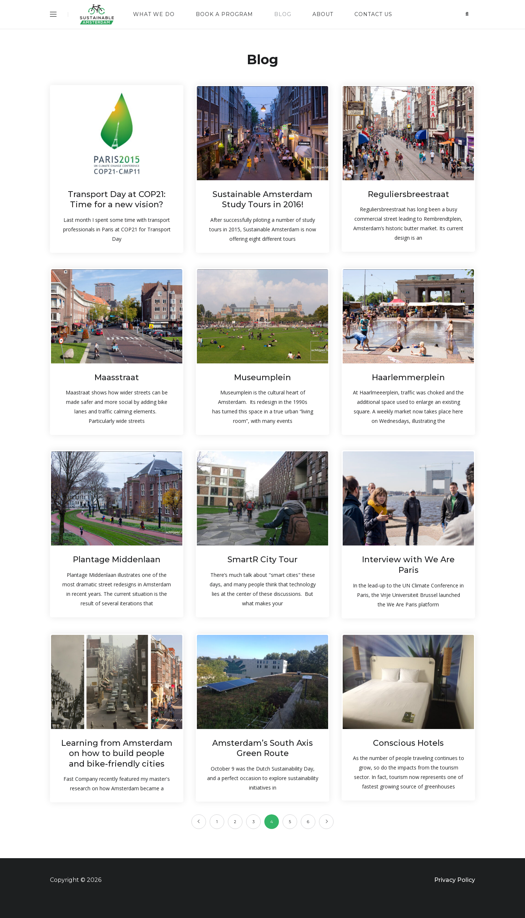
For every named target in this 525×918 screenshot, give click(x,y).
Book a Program (224, 14)
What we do (154, 14)
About (322, 14)
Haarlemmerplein (408, 377)
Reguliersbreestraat (408, 194)
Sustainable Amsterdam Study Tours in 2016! (262, 199)
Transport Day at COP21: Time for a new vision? (117, 199)
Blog (282, 14)
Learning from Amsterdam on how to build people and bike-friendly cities (116, 753)
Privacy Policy (454, 879)
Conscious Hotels (408, 743)
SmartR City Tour (263, 559)
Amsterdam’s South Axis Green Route (262, 748)
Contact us (373, 14)
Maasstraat (116, 377)
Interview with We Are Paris (408, 565)
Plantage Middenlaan (116, 559)
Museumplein (262, 377)
